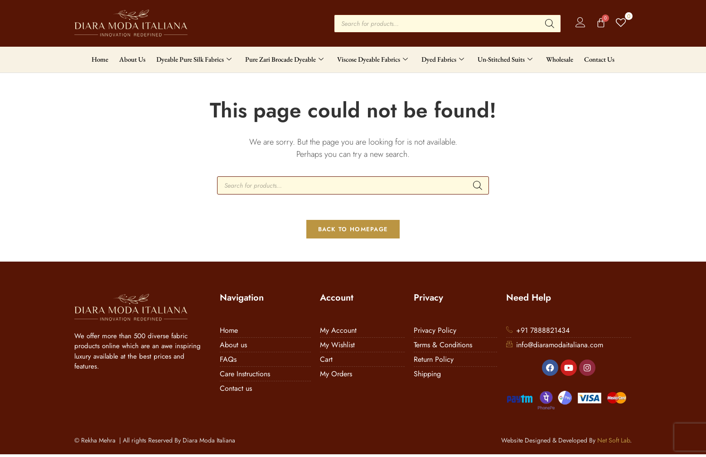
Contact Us (599, 59)
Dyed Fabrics (442, 59)
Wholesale (559, 59)
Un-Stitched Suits (505, 59)
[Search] (549, 24)
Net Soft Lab (613, 442)
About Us (132, 59)
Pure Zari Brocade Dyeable (284, 59)
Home (100, 59)
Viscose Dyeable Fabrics (372, 59)
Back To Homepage (353, 231)
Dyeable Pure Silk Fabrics (194, 59)
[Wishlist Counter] (621, 23)
